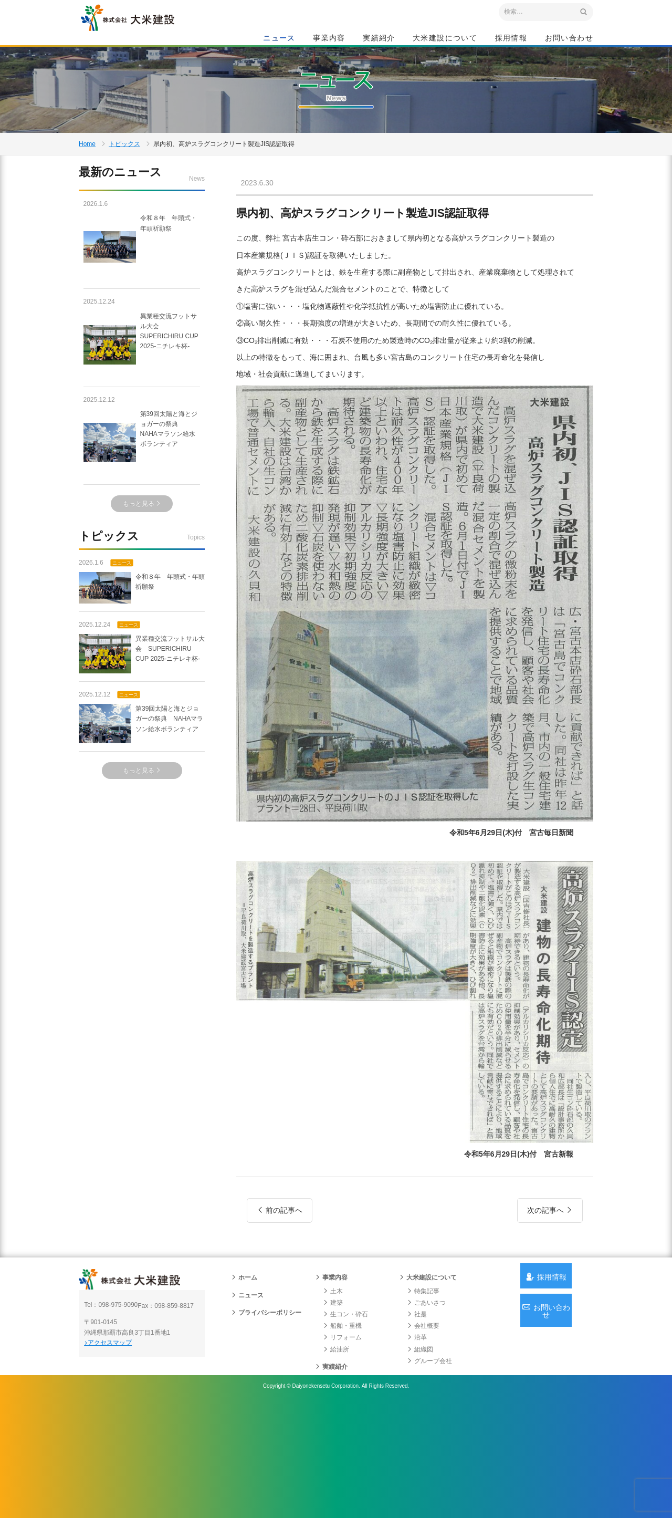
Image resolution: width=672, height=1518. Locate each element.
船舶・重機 (342, 1424)
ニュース (279, 40)
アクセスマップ (124, 1448)
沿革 (417, 1436)
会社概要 (423, 1424)
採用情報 (511, 40)
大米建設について (445, 40)
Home (87, 191)
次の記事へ (550, 1280)
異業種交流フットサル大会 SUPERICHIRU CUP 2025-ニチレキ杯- (142, 404)
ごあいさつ (426, 1401)
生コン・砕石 (345, 1413)
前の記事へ (279, 1280)
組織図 (420, 1448)
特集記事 (423, 1390)
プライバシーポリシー (266, 1411)
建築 (333, 1401)
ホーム (244, 1376)
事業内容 (329, 40)
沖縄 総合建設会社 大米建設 (152, 35)
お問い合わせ (569, 40)
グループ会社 (429, 1459)
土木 (333, 1390)
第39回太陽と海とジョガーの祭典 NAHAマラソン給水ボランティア (141, 502)
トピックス (124, 191)
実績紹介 (379, 40)
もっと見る (142, 563)
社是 (417, 1413)
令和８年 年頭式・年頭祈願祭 (142, 306)
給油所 (336, 1448)
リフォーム (342, 1436)
